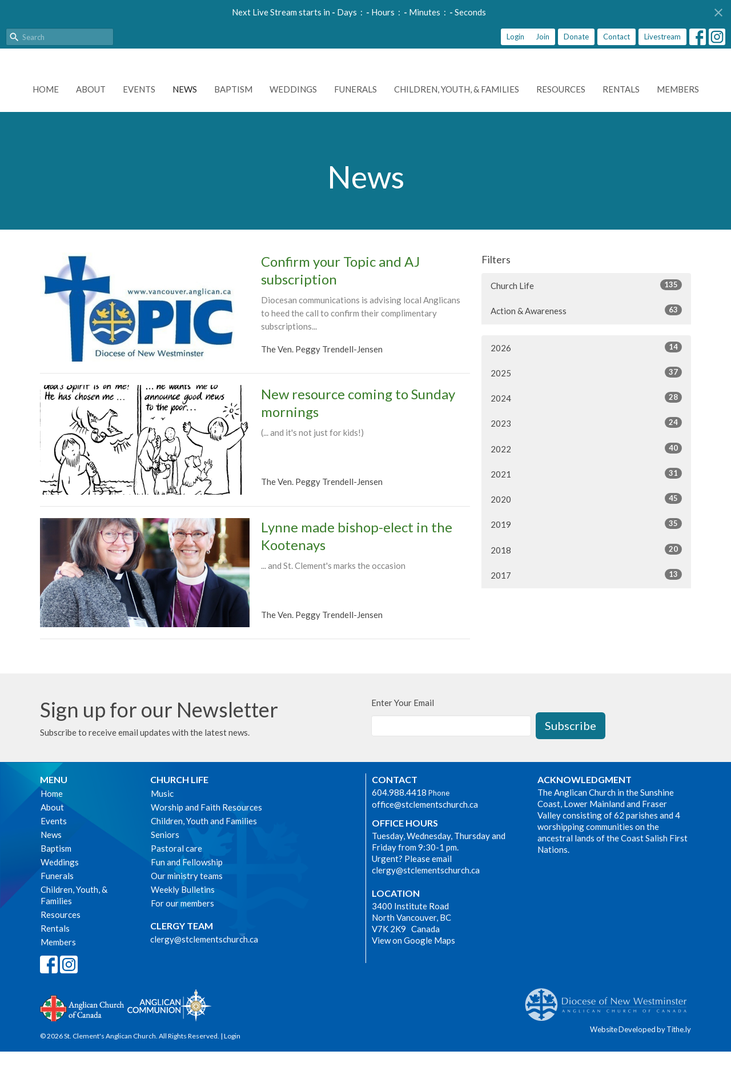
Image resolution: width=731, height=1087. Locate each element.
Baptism (233, 124)
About (91, 124)
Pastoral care (176, 884)
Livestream (662, 36)
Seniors (165, 870)
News (184, 124)
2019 (586, 559)
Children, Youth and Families (204, 856)
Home (46, 124)
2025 (586, 408)
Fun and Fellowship (187, 897)
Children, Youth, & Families (456, 124)
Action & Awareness (586, 345)
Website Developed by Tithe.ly (640, 1064)
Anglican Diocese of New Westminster (610, 1034)
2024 (586, 433)
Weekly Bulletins (183, 925)
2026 (586, 382)
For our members (182, 938)
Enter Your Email (402, 738)
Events (139, 124)
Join (542, 36)
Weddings (293, 124)
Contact (616, 36)
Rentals (621, 124)
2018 (586, 585)
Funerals (355, 124)
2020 (586, 534)
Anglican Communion (169, 1040)
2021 (586, 509)
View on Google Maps (413, 975)
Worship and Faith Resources (206, 842)
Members (678, 124)
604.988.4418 (399, 828)
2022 (586, 484)
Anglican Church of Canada (82, 1042)
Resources (560, 124)
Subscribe (570, 761)
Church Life (586, 320)
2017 (586, 610)
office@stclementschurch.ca (425, 840)
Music (162, 829)
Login (515, 36)
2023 (586, 458)
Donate (576, 36)
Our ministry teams (187, 911)
